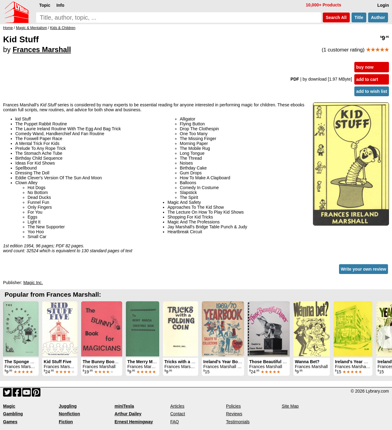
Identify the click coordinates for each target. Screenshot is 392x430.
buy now (365, 67)
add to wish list (371, 91)
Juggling (68, 406)
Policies (233, 406)
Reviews (234, 413)
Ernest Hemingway (134, 421)
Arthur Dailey (128, 413)
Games (10, 421)
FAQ (174, 421)
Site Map (290, 406)
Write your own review (363, 269)
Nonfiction (69, 413)
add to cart (367, 79)
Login (383, 5)
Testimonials (238, 421)
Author (378, 17)
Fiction (66, 421)
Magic (9, 406)
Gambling (13, 413)
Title (358, 17)
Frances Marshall (42, 50)
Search (336, 17)
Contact (177, 413)
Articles (177, 406)
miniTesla (124, 406)
